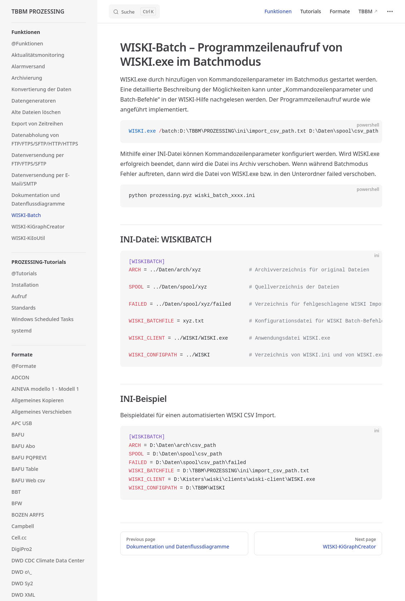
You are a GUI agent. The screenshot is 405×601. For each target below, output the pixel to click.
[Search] (134, 11)
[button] (48, 32)
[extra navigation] (390, 11)
